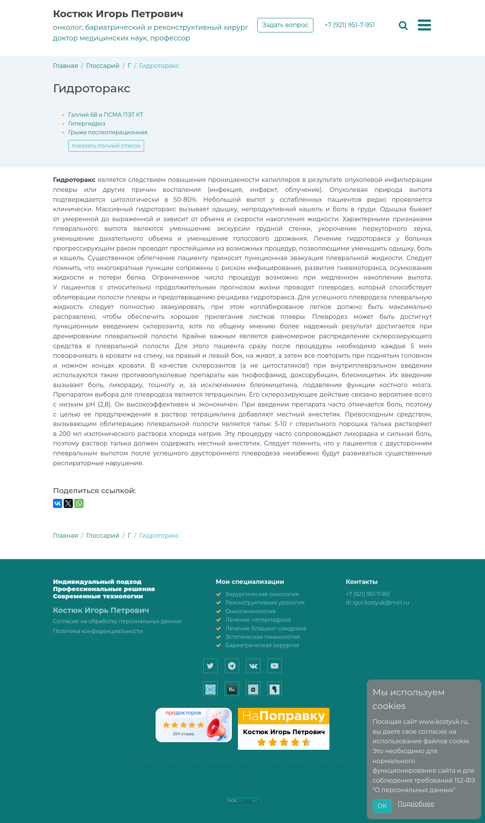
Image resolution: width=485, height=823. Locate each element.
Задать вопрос (285, 25)
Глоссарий (102, 65)
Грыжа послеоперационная (108, 132)
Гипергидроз (87, 123)
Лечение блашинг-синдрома (265, 628)
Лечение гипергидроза (258, 619)
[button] (424, 26)
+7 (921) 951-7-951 (349, 25)
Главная (65, 65)
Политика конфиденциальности (98, 631)
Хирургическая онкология (262, 594)
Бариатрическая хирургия (262, 645)
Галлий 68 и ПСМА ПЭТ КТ (105, 114)
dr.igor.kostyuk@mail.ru (377, 602)
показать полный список (106, 145)
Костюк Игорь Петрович (118, 14)
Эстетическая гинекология (262, 636)
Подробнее (416, 803)
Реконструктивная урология (265, 602)
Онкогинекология (250, 611)
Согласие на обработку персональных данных (117, 621)
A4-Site (243, 783)
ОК (382, 806)
